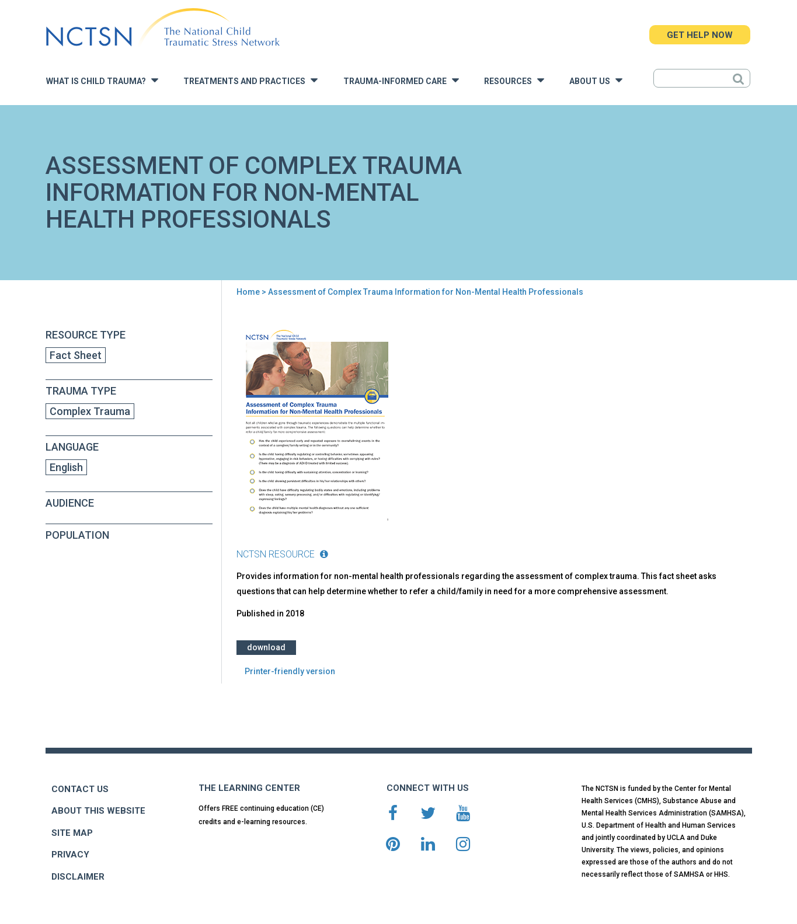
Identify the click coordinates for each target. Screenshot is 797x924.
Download (266, 647)
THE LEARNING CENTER (249, 788)
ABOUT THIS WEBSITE (98, 811)
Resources (514, 80)
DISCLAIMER (78, 876)
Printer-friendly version (290, 671)
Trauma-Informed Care (401, 80)
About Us (595, 80)
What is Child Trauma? (102, 80)
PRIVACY (70, 854)
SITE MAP (72, 833)
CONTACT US (80, 789)
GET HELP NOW (700, 35)
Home (248, 292)
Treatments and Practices (250, 80)
